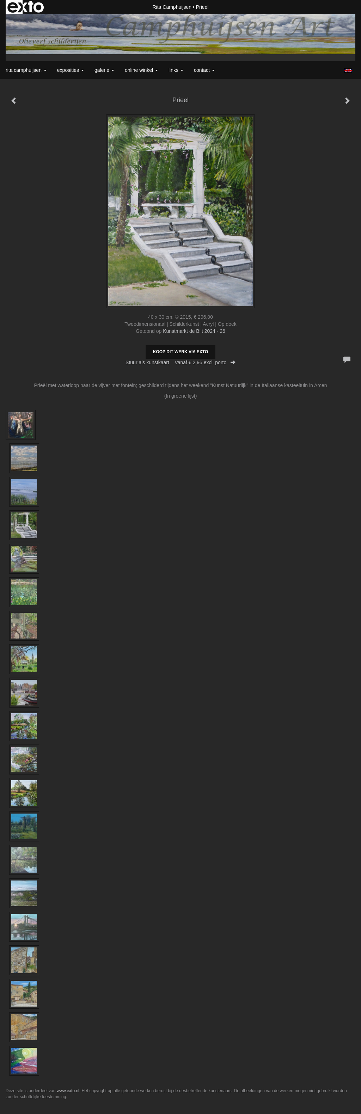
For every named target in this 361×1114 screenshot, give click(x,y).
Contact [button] (204, 70)
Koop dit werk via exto (180, 351)
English (348, 70)
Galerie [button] (104, 70)
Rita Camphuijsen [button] (26, 70)
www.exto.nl (68, 1090)
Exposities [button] (70, 70)
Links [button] (176, 70)
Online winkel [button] (141, 70)
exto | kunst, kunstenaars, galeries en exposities (25, 7)
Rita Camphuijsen (172, 7)
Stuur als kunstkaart (180, 362)
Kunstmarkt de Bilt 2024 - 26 (194, 331)
